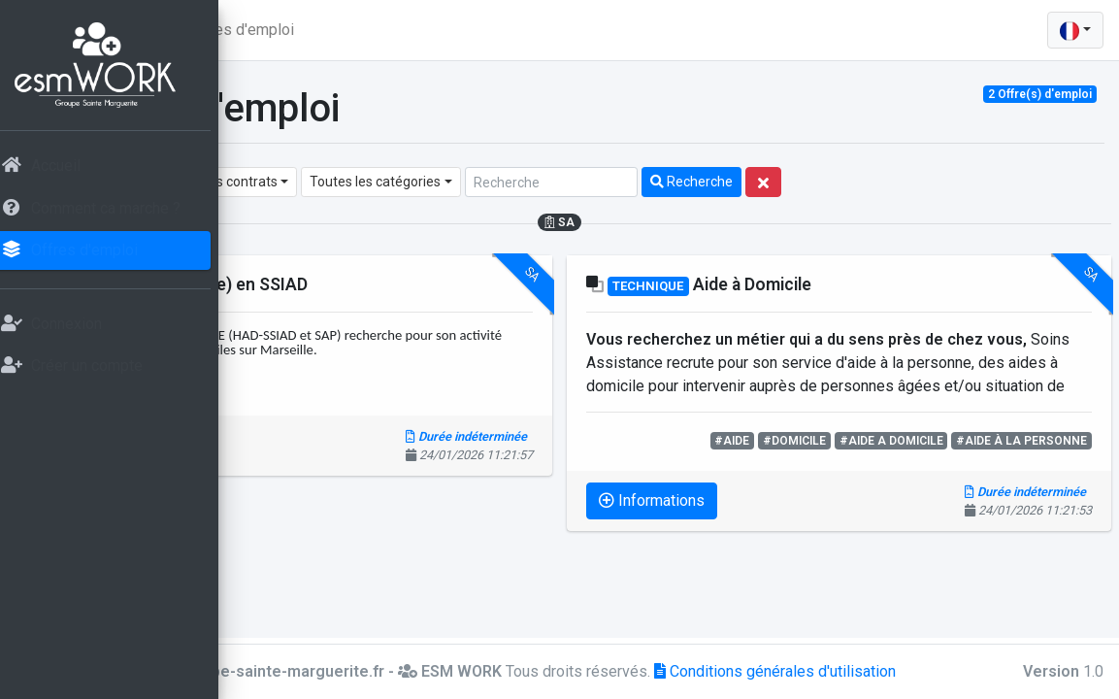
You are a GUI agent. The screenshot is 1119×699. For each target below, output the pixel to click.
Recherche (934, 181)
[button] (268, 30)
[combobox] (326, 182)
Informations (335, 445)
